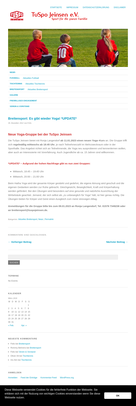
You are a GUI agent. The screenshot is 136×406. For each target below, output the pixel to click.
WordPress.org (67, 377)
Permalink (49, 219)
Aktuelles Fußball (31, 78)
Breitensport (17, 89)
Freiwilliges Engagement (23, 101)
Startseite (56, 7)
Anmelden (13, 377)
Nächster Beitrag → (117, 242)
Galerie (14, 95)
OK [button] (118, 395)
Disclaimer (120, 7)
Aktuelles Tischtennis (35, 83)
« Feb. (11, 325)
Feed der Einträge (29, 377)
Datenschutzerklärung (96, 7)
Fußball (15, 78)
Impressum (72, 7)
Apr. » (24, 325)
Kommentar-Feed (49, 377)
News (12, 72)
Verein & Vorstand (19, 106)
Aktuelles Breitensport (38, 89)
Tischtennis (16, 84)
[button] (5, 401)
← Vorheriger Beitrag (19, 242)
